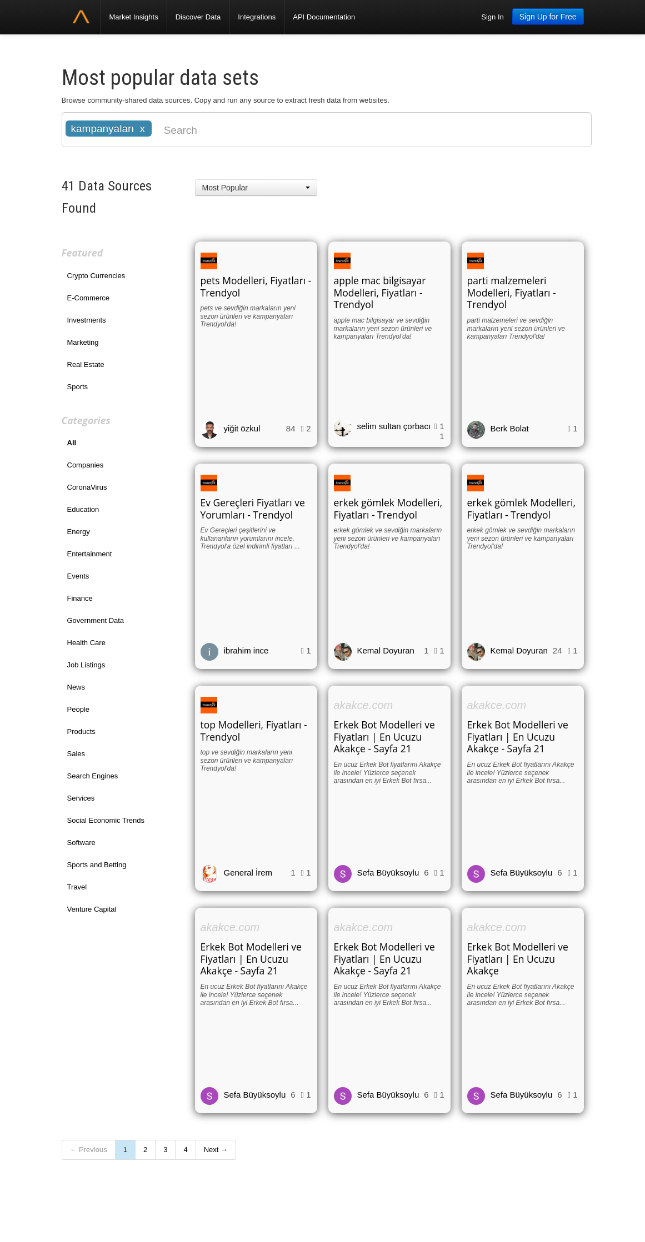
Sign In (492, 17)
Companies (85, 465)
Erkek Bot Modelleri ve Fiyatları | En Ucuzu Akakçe (517, 959)
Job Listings (86, 665)
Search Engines (92, 776)
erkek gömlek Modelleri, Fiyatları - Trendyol (388, 508)
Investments (86, 320)
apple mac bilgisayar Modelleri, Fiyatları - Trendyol (380, 292)
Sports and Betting (97, 865)
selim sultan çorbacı (394, 426)
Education (83, 509)
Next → (216, 1149)
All (72, 443)
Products (81, 731)
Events (78, 576)
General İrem (248, 872)
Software (81, 842)
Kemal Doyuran (385, 650)
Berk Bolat (510, 428)
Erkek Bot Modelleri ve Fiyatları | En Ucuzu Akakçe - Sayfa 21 (384, 737)
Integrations (257, 17)
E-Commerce (88, 298)
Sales (76, 754)
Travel (77, 887)
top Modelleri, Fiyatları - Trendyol (254, 730)
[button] (256, 187)
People (78, 709)
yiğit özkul (242, 428)
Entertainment (89, 554)
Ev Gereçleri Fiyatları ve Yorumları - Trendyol (253, 508)
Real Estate (85, 364)
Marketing (83, 342)
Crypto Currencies (96, 275)
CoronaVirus (87, 487)
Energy (78, 531)
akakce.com (363, 705)
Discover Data (198, 17)
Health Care (86, 642)
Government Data (95, 620)
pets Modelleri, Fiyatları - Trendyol (256, 286)
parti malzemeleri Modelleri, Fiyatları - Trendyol (511, 292)
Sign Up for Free (548, 16)
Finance (80, 598)
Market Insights (133, 17)
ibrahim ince (246, 650)
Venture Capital (92, 909)
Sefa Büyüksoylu (388, 872)
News (76, 687)
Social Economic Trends (105, 820)
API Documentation (324, 17)
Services (81, 798)
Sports (77, 387)
